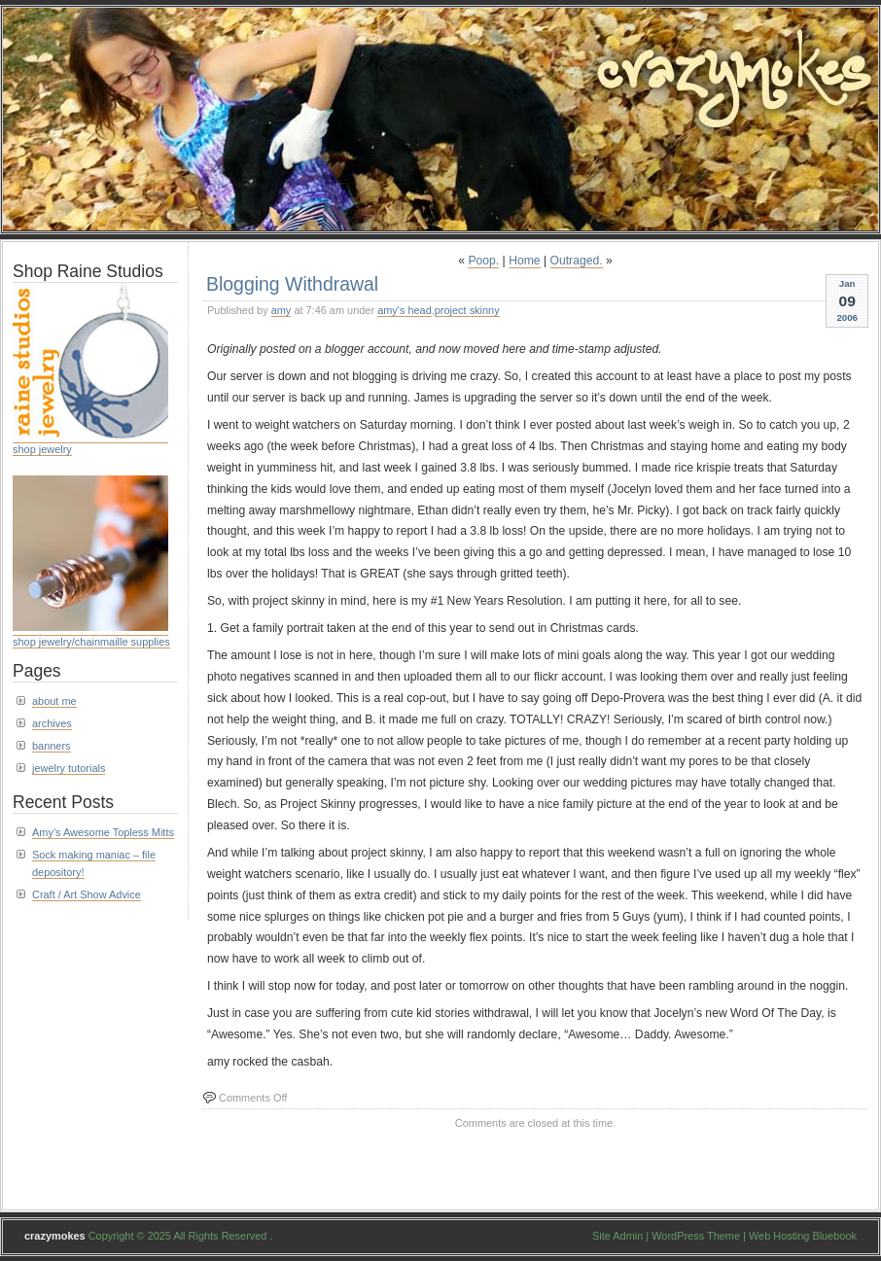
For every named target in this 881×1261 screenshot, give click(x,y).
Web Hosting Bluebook (803, 1236)
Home (524, 260)
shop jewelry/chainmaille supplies (91, 642)
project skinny (467, 310)
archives (52, 723)
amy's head (404, 310)
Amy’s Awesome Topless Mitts (103, 832)
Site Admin (617, 1236)
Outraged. (576, 260)
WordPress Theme (696, 1236)
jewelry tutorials (68, 768)
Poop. (483, 260)
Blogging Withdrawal (292, 284)
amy (281, 310)
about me (54, 701)
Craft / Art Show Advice (86, 894)
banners (51, 746)
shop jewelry (42, 449)
